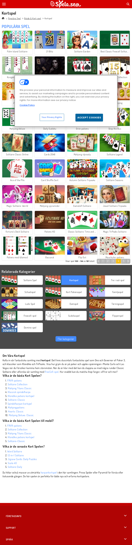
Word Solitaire (14, 451)
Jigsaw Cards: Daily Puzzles (22, 459)
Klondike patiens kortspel (21, 396)
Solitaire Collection (17, 384)
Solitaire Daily (15, 466)
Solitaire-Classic (16, 399)
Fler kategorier (66, 339)
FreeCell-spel (52, 371)
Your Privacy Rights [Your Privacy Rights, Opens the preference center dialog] (52, 117)
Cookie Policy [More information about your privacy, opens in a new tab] (27, 105)
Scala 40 (12, 463)
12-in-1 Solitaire (16, 455)
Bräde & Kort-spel (32, 18)
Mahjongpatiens (16, 407)
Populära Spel (14, 18)
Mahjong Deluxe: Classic (21, 415)
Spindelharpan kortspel (20, 403)
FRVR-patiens (14, 380)
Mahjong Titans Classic (19, 388)
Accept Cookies (89, 117)
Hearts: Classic (15, 411)
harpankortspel (49, 472)
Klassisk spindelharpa (19, 392)
